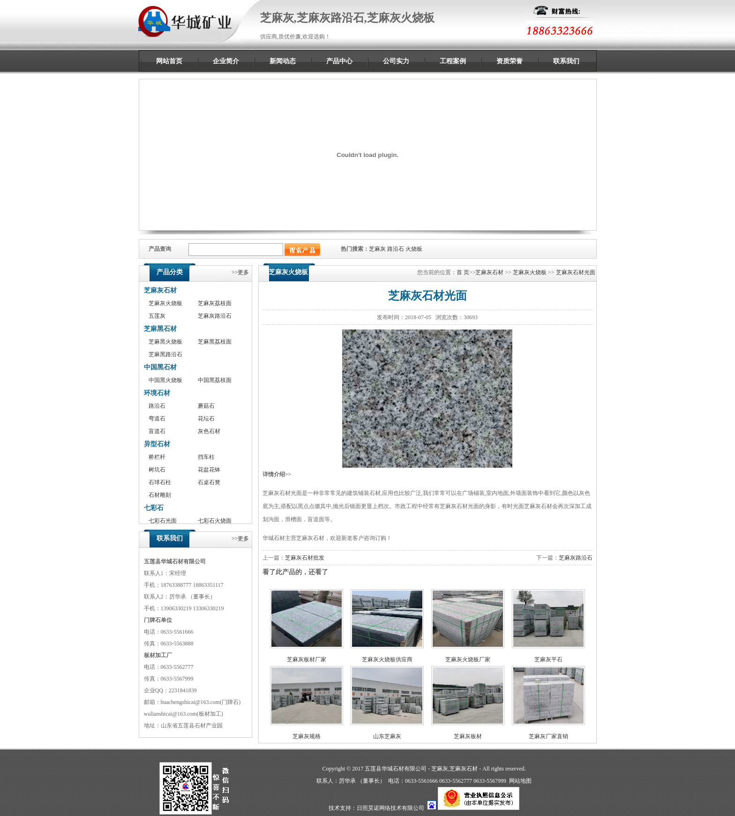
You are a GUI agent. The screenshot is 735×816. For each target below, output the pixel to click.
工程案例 (453, 61)
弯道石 (157, 418)
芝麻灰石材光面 (575, 272)
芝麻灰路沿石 (215, 316)
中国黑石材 (160, 367)
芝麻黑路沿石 (165, 354)
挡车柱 (206, 457)
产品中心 (339, 61)
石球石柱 (160, 482)
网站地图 (520, 781)
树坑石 (157, 469)
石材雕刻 (160, 495)
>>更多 (240, 272)
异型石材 (157, 444)
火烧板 (413, 249)
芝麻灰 (377, 249)
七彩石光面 (163, 520)
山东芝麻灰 (387, 736)
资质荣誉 (509, 61)
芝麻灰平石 (548, 659)
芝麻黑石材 (160, 328)
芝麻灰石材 (160, 290)
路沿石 (395, 249)
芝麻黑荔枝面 (215, 341)
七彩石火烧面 (215, 520)
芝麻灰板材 (468, 736)
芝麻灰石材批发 (304, 557)
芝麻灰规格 (306, 736)
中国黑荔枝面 (215, 380)
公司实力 (396, 61)
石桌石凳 (209, 482)
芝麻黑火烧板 (165, 341)
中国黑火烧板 (165, 380)
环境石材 (157, 393)
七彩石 (154, 507)
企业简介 (226, 61)
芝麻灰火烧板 (165, 303)
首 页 (463, 272)
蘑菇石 (206, 406)
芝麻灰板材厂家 (306, 659)
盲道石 (157, 431)
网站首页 (169, 61)
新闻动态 (283, 61)
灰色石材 (209, 431)
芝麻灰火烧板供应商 (387, 659)
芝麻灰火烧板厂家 (467, 659)
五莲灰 (157, 316)
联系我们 (566, 61)
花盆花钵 (209, 469)
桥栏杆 (157, 457)
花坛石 (206, 418)
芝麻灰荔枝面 (215, 303)
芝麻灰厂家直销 (548, 736)
